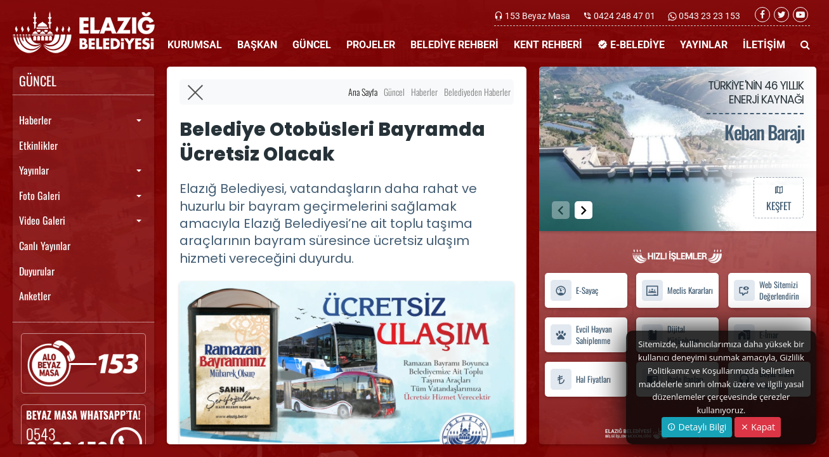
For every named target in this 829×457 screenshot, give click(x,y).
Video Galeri (42, 220)
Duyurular (37, 271)
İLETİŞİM (764, 45)
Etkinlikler (38, 145)
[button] (583, 210)
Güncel (394, 91)
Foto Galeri (39, 195)
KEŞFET (778, 197)
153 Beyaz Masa (537, 16)
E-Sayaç (574, 290)
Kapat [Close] (757, 427)
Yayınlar (34, 170)
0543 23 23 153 (708, 16)
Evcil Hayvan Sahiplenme (581, 335)
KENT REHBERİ (548, 45)
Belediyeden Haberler (477, 91)
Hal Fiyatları (580, 379)
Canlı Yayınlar (44, 245)
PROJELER (370, 45)
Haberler (35, 120)
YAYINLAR (704, 45)
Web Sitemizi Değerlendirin (766, 290)
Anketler (35, 295)
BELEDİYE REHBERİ (454, 45)
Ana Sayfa (362, 91)
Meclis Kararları (677, 290)
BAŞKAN (257, 45)
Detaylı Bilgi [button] (696, 427)
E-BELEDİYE (631, 45)
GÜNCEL (311, 45)
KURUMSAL (194, 45)
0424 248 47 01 (624, 16)
